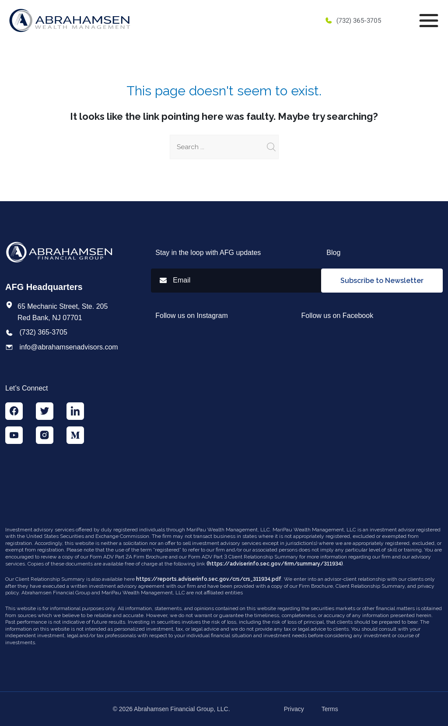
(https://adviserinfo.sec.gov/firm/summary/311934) (274, 564)
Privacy (294, 708)
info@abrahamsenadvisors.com (68, 347)
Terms (330, 708)
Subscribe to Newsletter (382, 280)
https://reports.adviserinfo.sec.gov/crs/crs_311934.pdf (208, 579)
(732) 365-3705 (353, 20)
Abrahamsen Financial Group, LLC (181, 708)
